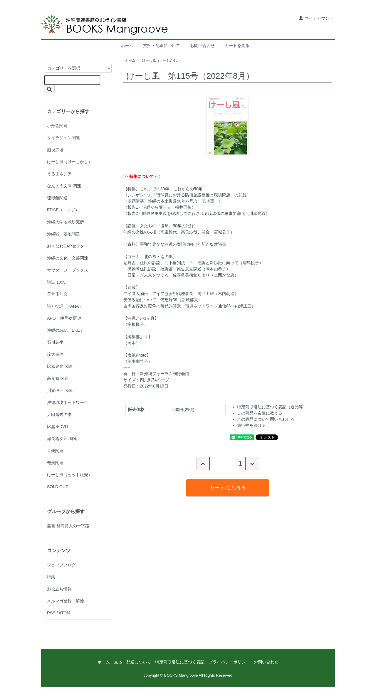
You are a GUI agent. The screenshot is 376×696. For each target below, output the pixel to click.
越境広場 (55, 149)
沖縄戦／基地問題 (63, 234)
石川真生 (55, 342)
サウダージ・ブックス (67, 270)
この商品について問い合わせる (266, 419)
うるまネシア (59, 173)
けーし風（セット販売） (69, 474)
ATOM (64, 613)
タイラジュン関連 (63, 137)
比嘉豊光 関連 (60, 366)
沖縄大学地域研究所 (65, 222)
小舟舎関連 (57, 125)
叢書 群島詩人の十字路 (68, 525)
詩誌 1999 (56, 282)
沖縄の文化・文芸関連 (67, 258)
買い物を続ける (251, 425)
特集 (51, 576)
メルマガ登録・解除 (65, 601)
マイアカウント (315, 18)
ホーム (127, 45)
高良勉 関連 (58, 378)
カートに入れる (227, 488)
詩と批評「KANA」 (65, 306)
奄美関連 (55, 462)
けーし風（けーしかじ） (161, 60)
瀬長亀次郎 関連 (62, 438)
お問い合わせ (202, 45)
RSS (51, 613)
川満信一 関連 (60, 390)
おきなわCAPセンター (67, 246)
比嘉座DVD (57, 426)
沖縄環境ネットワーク (67, 402)
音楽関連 (55, 450)
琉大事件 (55, 354)
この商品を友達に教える (259, 413)
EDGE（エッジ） (63, 210)
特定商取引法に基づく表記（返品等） (272, 407)
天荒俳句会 (57, 294)
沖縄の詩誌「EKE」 (65, 330)
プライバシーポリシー (229, 662)
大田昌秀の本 (59, 414)
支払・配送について (161, 45)
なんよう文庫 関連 (64, 185)
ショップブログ (61, 564)
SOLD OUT (57, 486)
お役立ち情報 (59, 589)
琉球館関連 (57, 198)
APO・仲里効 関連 (64, 318)
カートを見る (237, 45)
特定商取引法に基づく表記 (179, 662)
